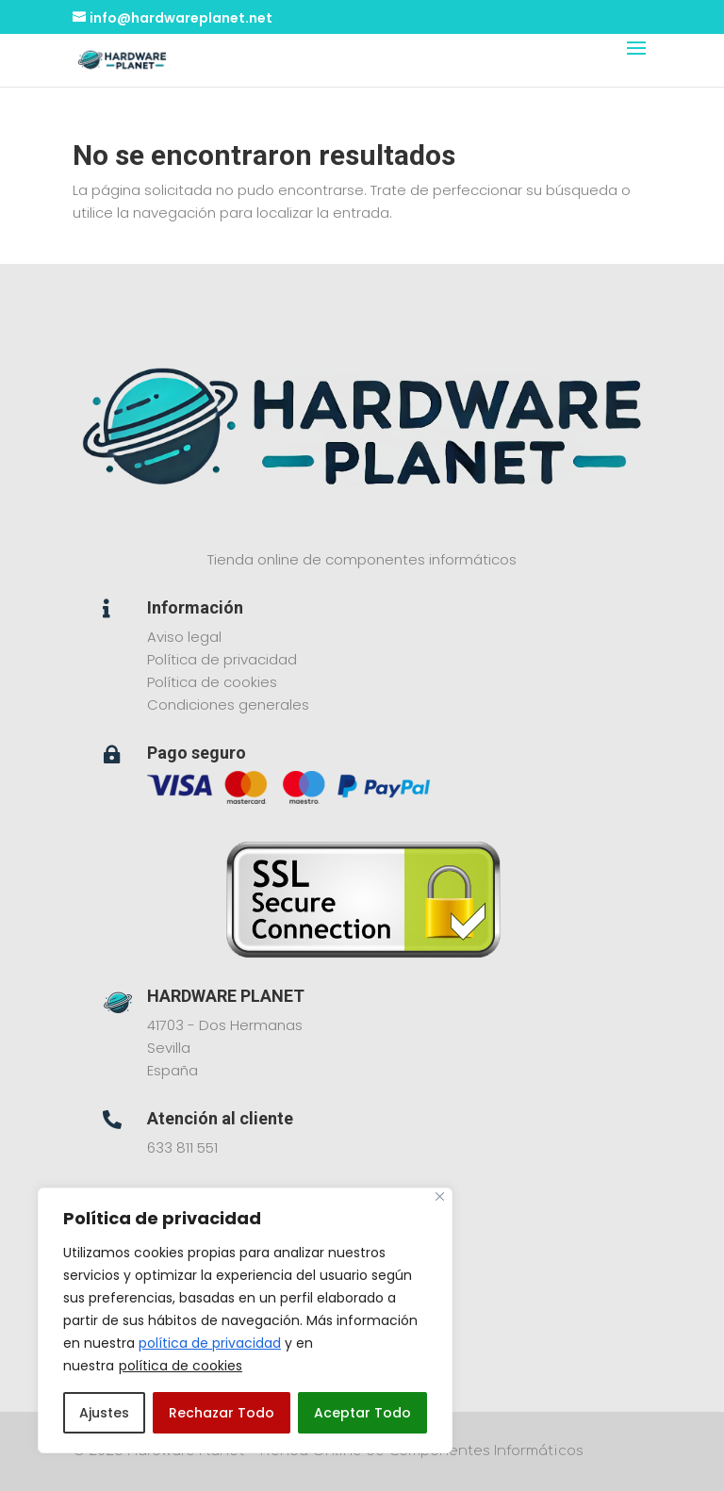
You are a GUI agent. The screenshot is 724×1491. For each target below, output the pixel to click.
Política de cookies (212, 682)
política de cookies (180, 1365)
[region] (245, 1320)
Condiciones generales (228, 704)
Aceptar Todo (362, 1412)
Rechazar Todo (221, 1412)
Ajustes (104, 1412)
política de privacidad (210, 1343)
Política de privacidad (222, 659)
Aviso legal (184, 637)
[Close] (440, 1196)
